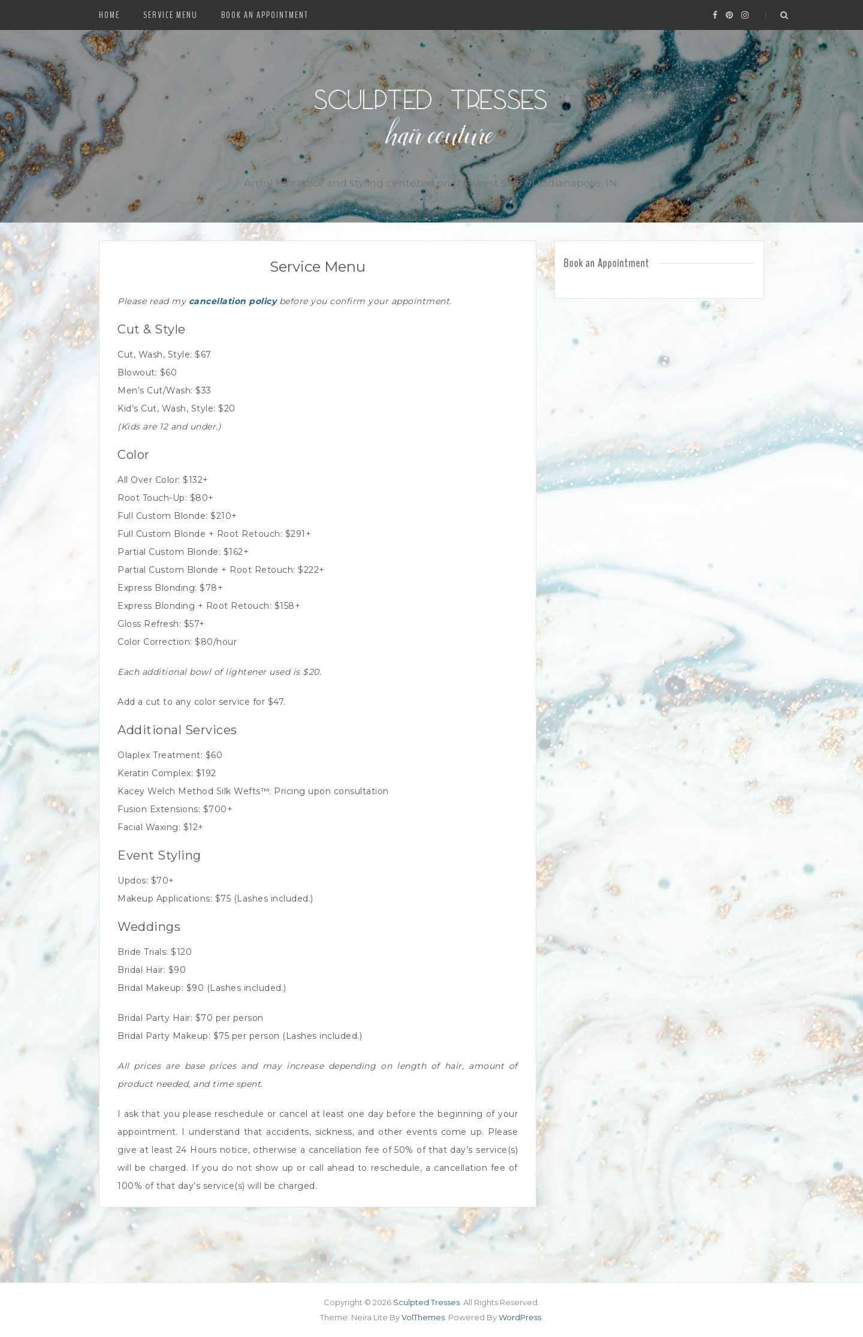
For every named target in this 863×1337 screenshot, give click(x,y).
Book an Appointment (265, 15)
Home (109, 15)
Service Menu (170, 15)
